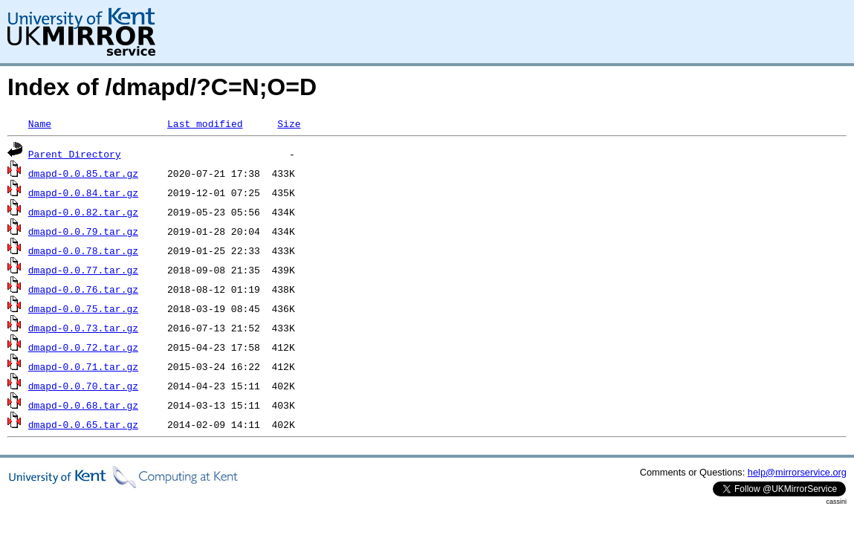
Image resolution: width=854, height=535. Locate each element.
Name (39, 123)
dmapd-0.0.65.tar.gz (83, 424)
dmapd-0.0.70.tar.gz (83, 385)
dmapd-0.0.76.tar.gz (83, 289)
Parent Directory (74, 153)
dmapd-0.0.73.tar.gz (83, 327)
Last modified (204, 123)
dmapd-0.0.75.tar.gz (83, 308)
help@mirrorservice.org (797, 472)
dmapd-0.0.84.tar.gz (83, 192)
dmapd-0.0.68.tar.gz (83, 405)
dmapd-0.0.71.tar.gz (83, 366)
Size (288, 123)
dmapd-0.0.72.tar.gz (83, 347)
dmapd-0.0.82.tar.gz (83, 211)
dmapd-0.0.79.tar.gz (83, 231)
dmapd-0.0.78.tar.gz (83, 250)
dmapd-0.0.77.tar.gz (83, 269)
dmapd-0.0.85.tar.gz (83, 173)
